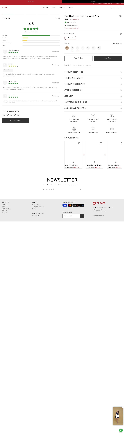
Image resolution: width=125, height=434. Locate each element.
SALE (54, 8)
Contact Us (35, 272)
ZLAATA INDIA (31, 1)
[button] (58, 55)
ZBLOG (70, 8)
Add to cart (78, 58)
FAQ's (33, 265)
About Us (4, 261)
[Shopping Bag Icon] (117, 8)
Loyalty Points (6, 265)
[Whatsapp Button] (121, 430)
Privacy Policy (36, 261)
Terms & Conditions (38, 263)
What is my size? (117, 43)
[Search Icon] (110, 8)
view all (57, 118)
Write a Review (15, 220)
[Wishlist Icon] (114, 8)
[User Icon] (121, 8)
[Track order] (82, 273)
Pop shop (4, 270)
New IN (46, 8)
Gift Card (5, 268)
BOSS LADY (93, 1)
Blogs (4, 263)
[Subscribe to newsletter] (80, 246)
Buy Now (107, 58)
